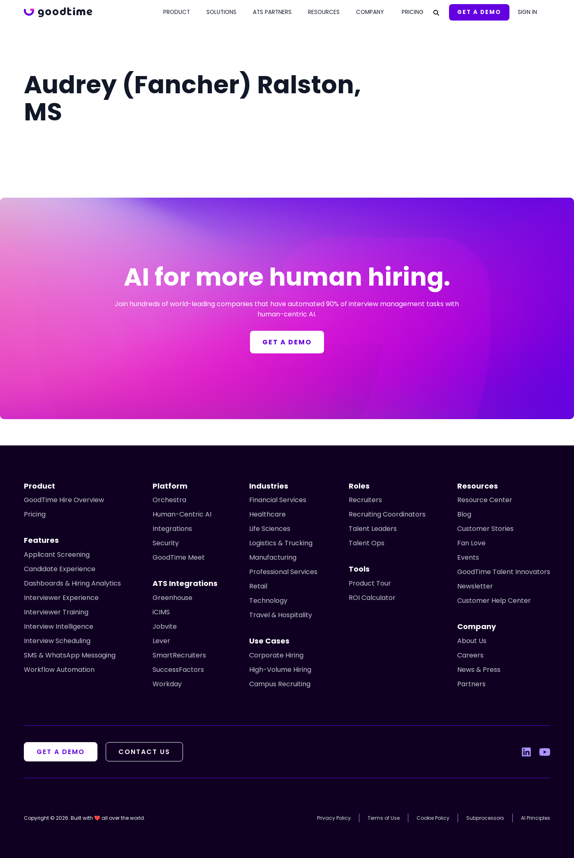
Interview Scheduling (57, 641)
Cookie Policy (433, 817)
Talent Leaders (373, 528)
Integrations (172, 528)
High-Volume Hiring (280, 669)
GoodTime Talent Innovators (503, 572)
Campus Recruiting (279, 684)
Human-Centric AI (182, 514)
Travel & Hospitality (280, 615)
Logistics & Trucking (280, 543)
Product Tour (370, 583)
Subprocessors (485, 817)
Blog (464, 514)
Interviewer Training (56, 612)
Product (176, 12)
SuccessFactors (178, 669)
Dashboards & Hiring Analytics (72, 583)
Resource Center (484, 500)
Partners (471, 684)
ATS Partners (272, 12)
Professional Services (283, 572)
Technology (268, 600)
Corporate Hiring (276, 655)
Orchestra (169, 500)
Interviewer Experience (61, 597)
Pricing (413, 12)
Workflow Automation (59, 669)
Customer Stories (485, 528)
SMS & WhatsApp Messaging (70, 655)
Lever (161, 641)
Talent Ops (366, 543)
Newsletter (475, 586)
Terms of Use (384, 817)
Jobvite (165, 626)
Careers (470, 655)
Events (468, 557)
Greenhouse (172, 597)
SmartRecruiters (179, 655)
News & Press (478, 669)
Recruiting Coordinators (387, 514)
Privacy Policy (334, 817)
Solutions (221, 12)
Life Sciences (269, 528)
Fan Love (471, 543)
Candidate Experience (59, 569)
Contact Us (144, 752)
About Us (471, 641)
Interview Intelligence (58, 626)
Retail (258, 586)
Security (166, 543)
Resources (324, 12)
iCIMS (161, 612)
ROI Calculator (372, 597)
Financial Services (277, 500)
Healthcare (267, 514)
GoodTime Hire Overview (64, 500)
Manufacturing (272, 557)
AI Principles (535, 817)
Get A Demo (479, 12)
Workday (167, 684)
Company (370, 12)
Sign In (527, 12)
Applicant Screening (57, 554)
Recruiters (365, 500)
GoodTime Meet (179, 557)
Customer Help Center (494, 600)
